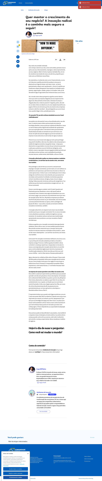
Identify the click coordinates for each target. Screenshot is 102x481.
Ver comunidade (43, 411)
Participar (52, 394)
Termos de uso (87, 461)
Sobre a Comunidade (88, 458)
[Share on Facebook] (18, 57)
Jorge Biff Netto (38, 33)
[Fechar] (28, 457)
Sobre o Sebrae (87, 456)
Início (24, 10)
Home (20, 3)
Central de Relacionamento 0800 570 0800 (62, 460)
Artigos (46, 10)
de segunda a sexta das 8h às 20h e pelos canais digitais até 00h (64, 462)
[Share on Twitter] (18, 61)
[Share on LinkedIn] (18, 66)
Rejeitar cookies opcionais (15, 476)
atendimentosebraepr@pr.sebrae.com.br (62, 457)
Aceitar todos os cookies (15, 472)
